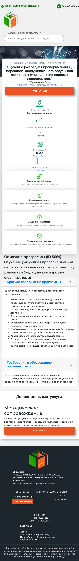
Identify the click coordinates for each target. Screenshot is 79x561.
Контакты (26, 526)
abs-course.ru (50, 554)
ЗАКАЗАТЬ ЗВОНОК (22, 501)
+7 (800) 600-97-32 (23, 497)
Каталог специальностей (51, 492)
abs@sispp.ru (22, 492)
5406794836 (42, 518)
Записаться (39, 91)
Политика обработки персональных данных (34, 483)
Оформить (39, 430)
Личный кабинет (68, 6)
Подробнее (39, 156)
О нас (63, 495)
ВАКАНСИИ (61, 499)
